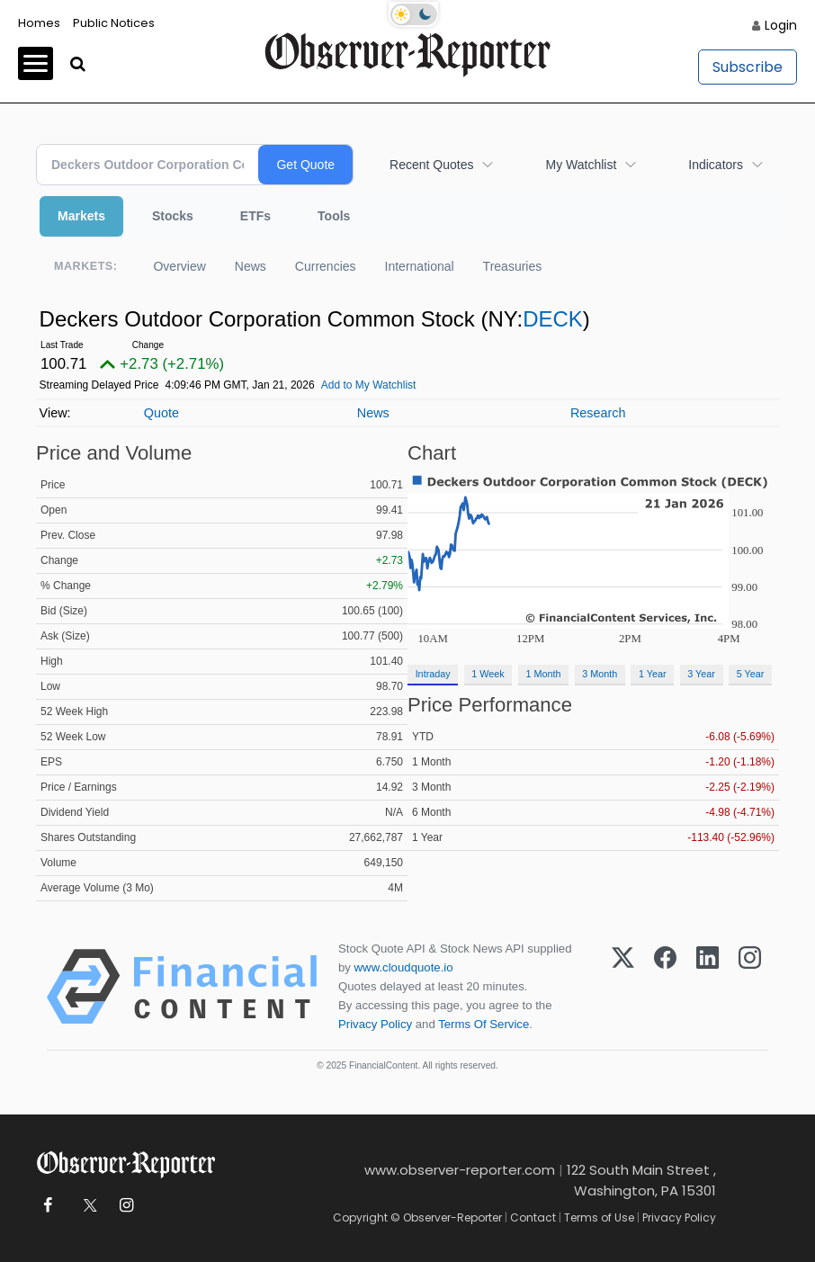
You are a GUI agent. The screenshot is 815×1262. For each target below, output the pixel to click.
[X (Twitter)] (623, 986)
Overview (179, 266)
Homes (39, 22)
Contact (533, 1217)
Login (781, 25)
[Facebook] (665, 986)
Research (598, 413)
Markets (81, 216)
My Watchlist (580, 164)
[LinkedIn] (707, 986)
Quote (161, 413)
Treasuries (512, 266)
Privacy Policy (375, 1024)
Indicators (715, 164)
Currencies (325, 266)
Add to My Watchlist (368, 385)
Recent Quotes (431, 164)
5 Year (751, 673)
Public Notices (114, 22)
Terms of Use (599, 1217)
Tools (334, 216)
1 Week (487, 673)
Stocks (172, 216)
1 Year (653, 673)
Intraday (433, 673)
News (250, 266)
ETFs (255, 216)
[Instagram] (749, 986)
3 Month (599, 673)
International (419, 266)
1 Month (543, 673)
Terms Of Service (483, 1024)
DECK (553, 319)
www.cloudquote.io (403, 967)
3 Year (701, 673)
